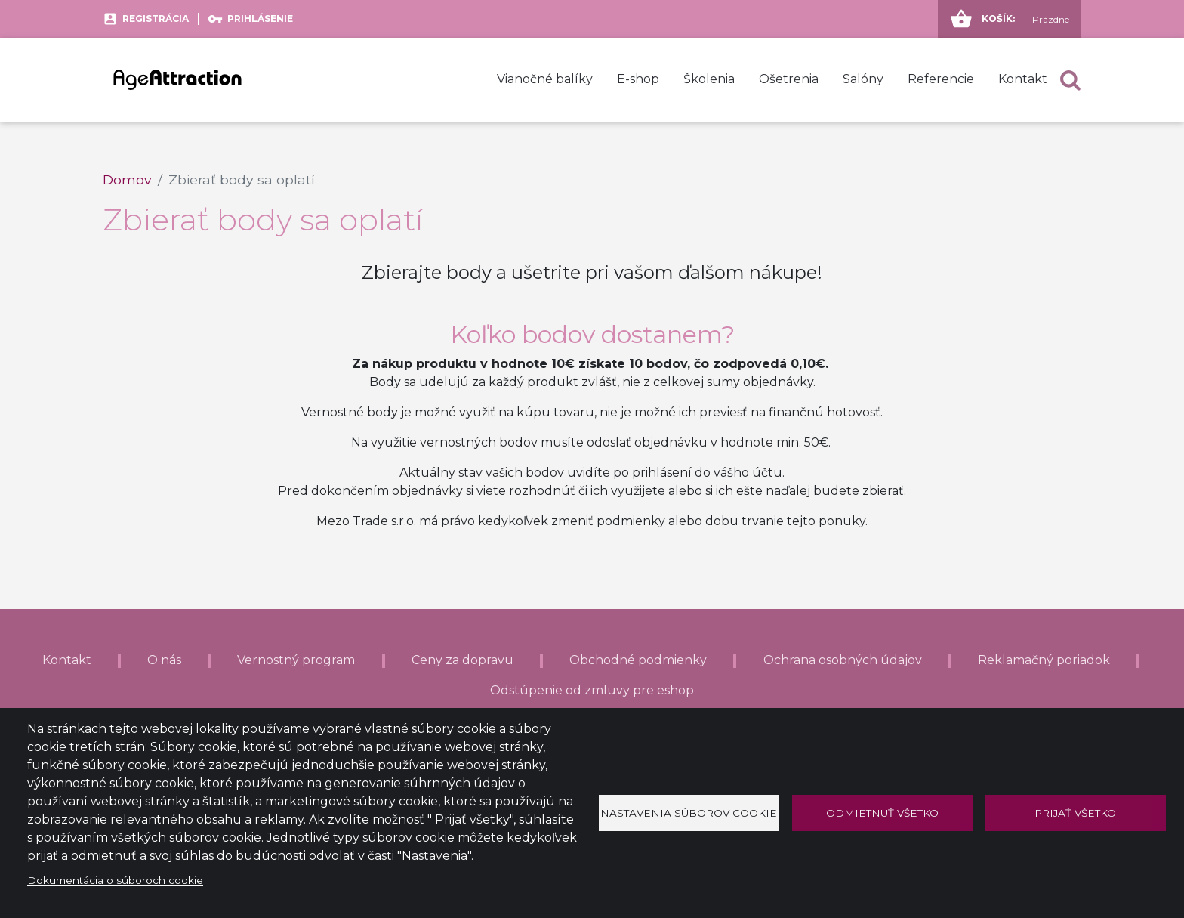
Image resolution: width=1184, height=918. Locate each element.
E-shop (638, 79)
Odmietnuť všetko (882, 813)
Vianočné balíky (545, 79)
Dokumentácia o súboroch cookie (115, 880)
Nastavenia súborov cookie (688, 813)
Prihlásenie (260, 18)
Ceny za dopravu (462, 660)
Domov (127, 179)
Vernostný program (296, 660)
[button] (1070, 80)
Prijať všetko (1075, 813)
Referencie (941, 79)
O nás (164, 660)
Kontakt (1022, 79)
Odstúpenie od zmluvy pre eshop (592, 690)
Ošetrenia (789, 79)
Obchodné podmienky (638, 660)
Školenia (709, 79)
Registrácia (155, 18)
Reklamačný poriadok (1044, 660)
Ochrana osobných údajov (842, 660)
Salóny (863, 79)
